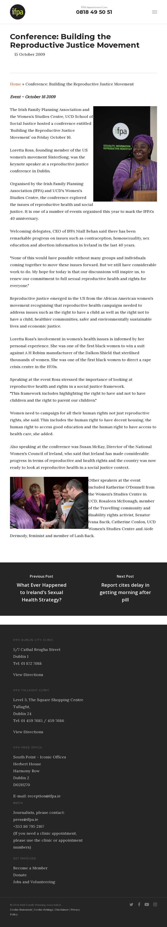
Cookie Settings (43, 909)
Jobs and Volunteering (34, 881)
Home (15, 83)
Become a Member (30, 867)
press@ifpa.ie (25, 819)
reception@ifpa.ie (44, 795)
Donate (20, 874)
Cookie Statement (21, 909)
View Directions (28, 674)
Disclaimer (62, 909)
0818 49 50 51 (94, 12)
